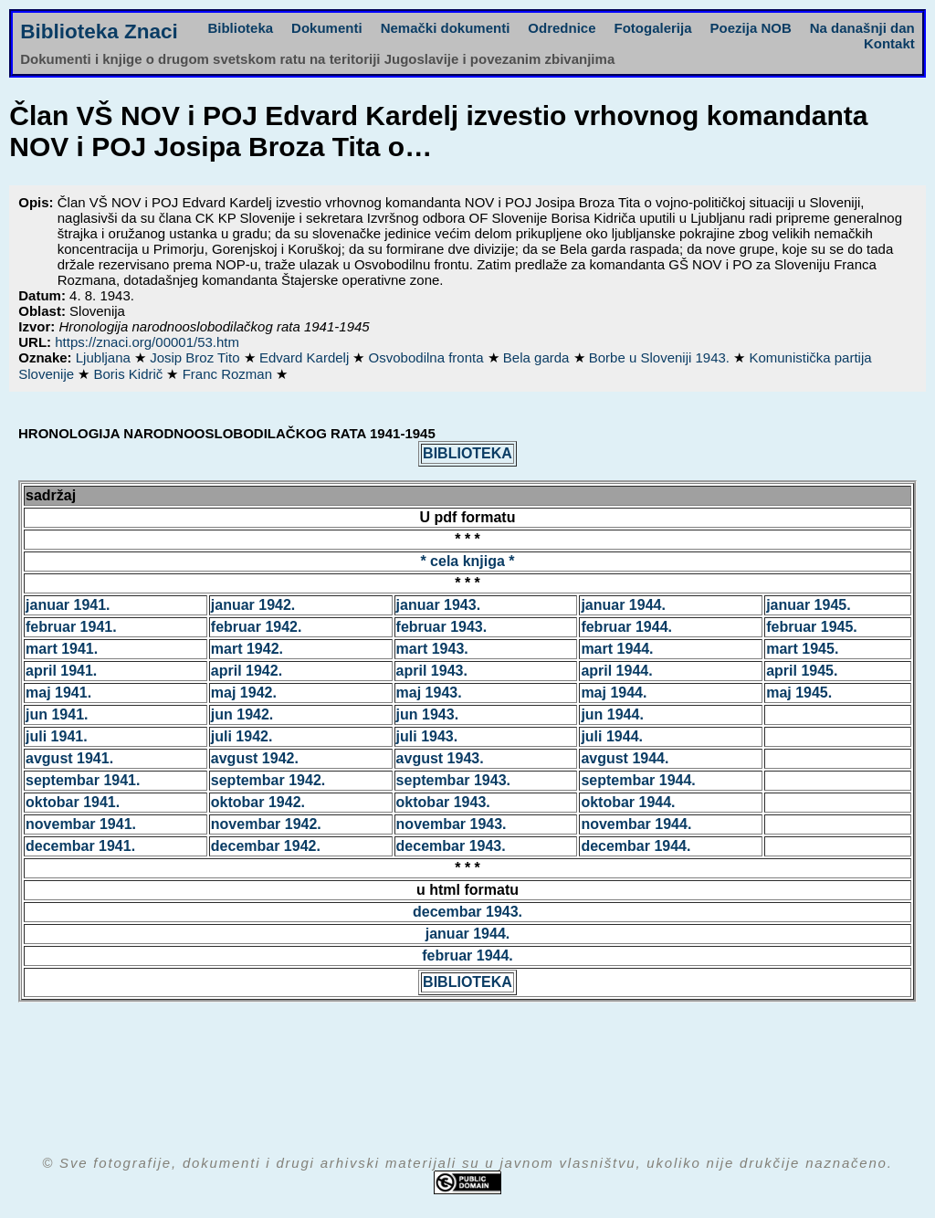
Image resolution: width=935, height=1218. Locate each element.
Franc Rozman (230, 374)
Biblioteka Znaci (99, 31)
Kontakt (889, 43)
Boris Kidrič (129, 374)
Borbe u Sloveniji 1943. (661, 357)
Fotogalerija (653, 28)
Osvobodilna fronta (428, 357)
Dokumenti (326, 28)
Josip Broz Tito (197, 357)
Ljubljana (105, 357)
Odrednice (561, 28)
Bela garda (538, 357)
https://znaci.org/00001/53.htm (147, 342)
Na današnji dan (862, 28)
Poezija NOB (751, 28)
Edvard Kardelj (306, 357)
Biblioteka (240, 28)
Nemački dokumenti (445, 28)
